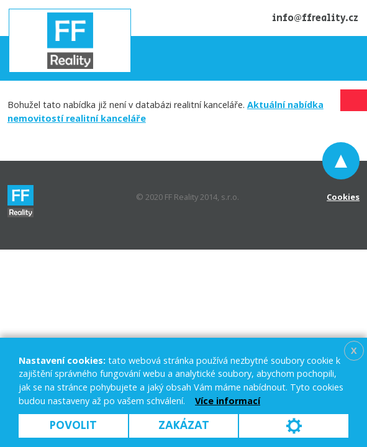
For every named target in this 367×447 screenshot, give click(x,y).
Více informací (227, 401)
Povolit (73, 425)
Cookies (343, 196)
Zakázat (183, 425)
